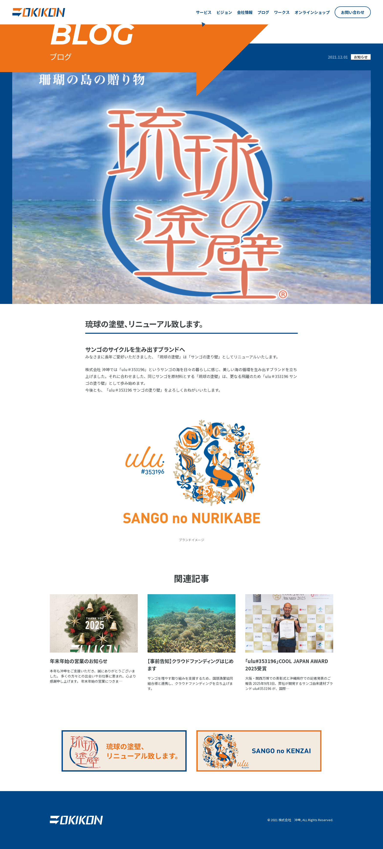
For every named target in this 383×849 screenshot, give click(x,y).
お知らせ (361, 56)
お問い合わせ (352, 12)
